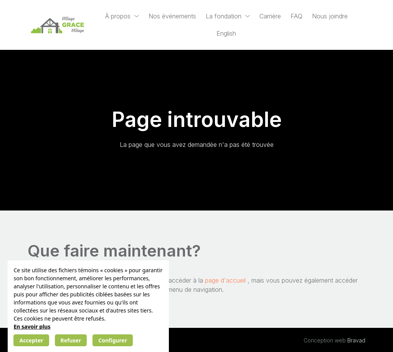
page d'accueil (226, 280)
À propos (117, 16)
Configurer (112, 340)
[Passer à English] (226, 33)
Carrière (270, 16)
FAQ (296, 16)
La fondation (223, 16)
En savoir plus (31, 326)
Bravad (356, 340)
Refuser (71, 340)
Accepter (31, 340)
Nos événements (172, 16)
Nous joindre (330, 16)
